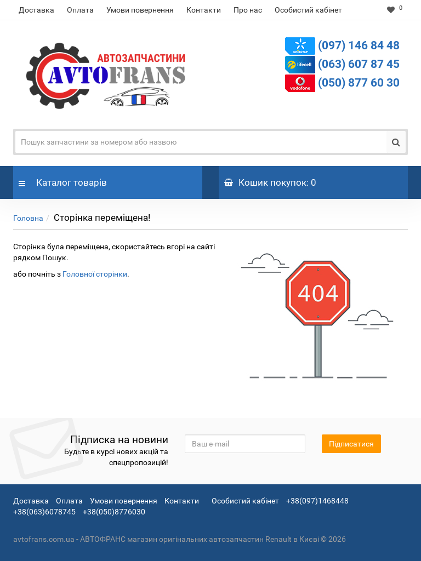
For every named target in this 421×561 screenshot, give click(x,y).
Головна (28, 218)
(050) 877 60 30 (359, 82)
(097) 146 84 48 (359, 45)
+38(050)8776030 (114, 511)
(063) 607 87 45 (359, 64)
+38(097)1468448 (317, 500)
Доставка (36, 9)
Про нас (248, 9)
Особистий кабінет (308, 9)
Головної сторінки (94, 274)
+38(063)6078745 (44, 511)
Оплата (80, 9)
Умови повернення (140, 9)
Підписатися (351, 443)
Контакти (203, 9)
